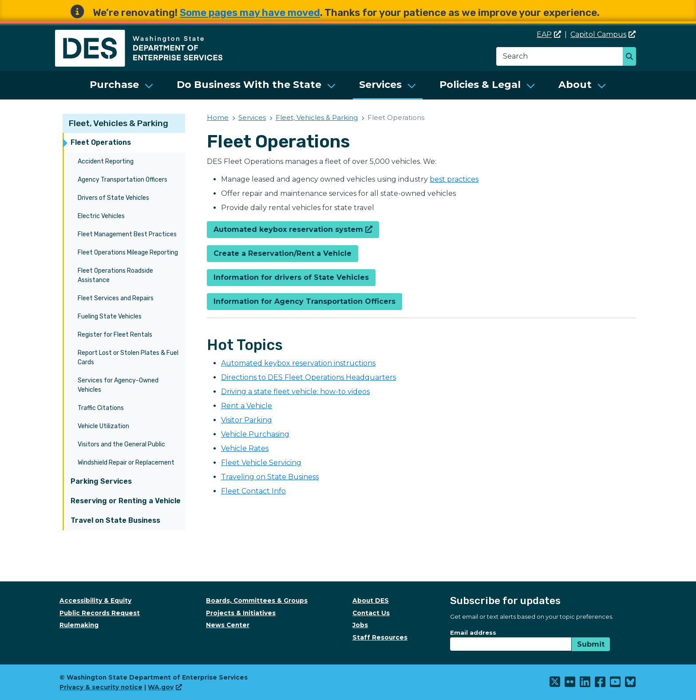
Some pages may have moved (250, 13)
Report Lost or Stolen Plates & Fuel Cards (128, 357)
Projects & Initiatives (241, 612)
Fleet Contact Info (253, 491)
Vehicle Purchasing (255, 434)
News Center (227, 624)
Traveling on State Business (270, 477)
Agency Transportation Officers (122, 179)
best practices (454, 179)
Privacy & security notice (100, 687)
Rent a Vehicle (246, 406)
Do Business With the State (249, 85)
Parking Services (101, 481)
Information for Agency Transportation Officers (304, 301)
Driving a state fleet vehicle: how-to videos (295, 391)
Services (380, 85)
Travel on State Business (115, 520)
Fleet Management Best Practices (127, 234)
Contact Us (371, 612)
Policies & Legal (480, 85)
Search (632, 57)
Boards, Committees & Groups (257, 600)
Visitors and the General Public (121, 444)
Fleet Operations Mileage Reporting (128, 252)
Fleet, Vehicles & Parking (118, 123)
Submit (591, 644)
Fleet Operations (101, 142)
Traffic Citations (101, 408)
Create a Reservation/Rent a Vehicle (283, 253)
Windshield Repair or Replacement (126, 462)
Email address (473, 632)
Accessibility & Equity (95, 600)
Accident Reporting (106, 161)
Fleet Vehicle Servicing (261, 462)
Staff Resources (379, 637)
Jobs (360, 624)
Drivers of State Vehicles (113, 198)
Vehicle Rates (245, 448)
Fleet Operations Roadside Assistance (115, 275)
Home (218, 117)
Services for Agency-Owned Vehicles (118, 385)
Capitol (603, 34)
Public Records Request (99, 612)
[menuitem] (121, 85)
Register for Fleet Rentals (115, 334)
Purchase (114, 85)
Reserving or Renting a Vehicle (126, 501)
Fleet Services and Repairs (116, 298)
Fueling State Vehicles (110, 316)
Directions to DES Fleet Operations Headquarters (308, 377)
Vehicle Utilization (103, 426)
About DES (370, 600)
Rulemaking (79, 624)
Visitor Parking (246, 420)
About (575, 85)
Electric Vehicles (101, 216)
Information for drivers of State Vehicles (291, 277)
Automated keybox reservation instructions (298, 363)
